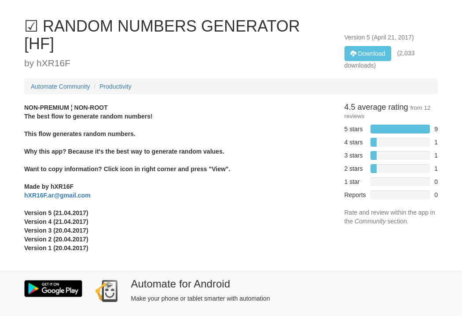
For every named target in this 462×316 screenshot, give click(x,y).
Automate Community (60, 86)
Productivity (115, 86)
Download (367, 53)
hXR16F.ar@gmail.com (57, 195)
